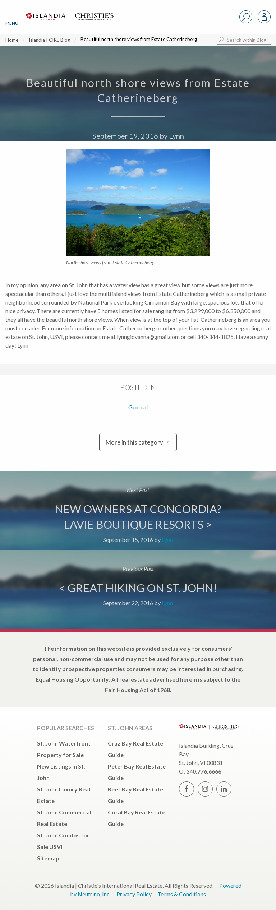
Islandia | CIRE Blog (49, 40)
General (138, 407)
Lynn (176, 135)
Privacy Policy (134, 894)
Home (11, 40)
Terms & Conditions (181, 894)
